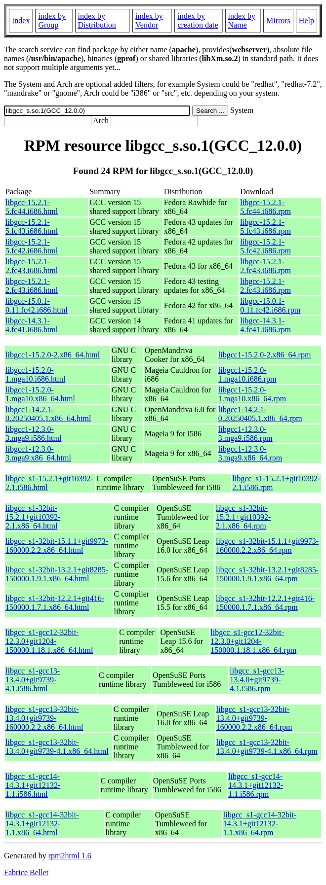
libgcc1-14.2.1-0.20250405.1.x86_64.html (48, 414)
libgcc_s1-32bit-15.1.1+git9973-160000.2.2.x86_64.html (56, 545)
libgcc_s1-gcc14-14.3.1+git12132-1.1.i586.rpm (255, 785)
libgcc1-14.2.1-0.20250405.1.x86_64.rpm (260, 414)
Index (21, 20)
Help (306, 20)
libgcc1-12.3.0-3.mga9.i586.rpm (245, 433)
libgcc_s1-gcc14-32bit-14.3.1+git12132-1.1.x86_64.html (42, 824)
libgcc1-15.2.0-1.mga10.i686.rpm (247, 374)
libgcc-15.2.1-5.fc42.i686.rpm (265, 246)
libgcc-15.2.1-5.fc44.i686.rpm (265, 206)
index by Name (242, 20)
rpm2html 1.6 (69, 855)
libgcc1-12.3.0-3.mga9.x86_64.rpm (250, 453)
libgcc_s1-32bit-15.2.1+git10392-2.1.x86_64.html (32, 517)
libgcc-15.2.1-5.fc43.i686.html (31, 226)
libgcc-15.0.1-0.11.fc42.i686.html (36, 305)
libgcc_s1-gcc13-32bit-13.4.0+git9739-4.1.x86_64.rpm (267, 746)
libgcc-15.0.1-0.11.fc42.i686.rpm (270, 305)
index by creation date (197, 20)
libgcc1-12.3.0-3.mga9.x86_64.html (38, 453)
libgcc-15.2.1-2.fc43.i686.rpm (265, 266)
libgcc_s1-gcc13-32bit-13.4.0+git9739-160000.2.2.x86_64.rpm (254, 718)
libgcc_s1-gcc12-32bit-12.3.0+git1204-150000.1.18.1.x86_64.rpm (253, 641)
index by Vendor (149, 20)
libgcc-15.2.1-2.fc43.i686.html (31, 266)
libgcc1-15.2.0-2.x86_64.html (52, 355)
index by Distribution (97, 20)
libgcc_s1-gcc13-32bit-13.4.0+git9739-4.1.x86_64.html (57, 746)
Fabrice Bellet (26, 872)
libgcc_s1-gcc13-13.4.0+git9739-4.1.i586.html (32, 680)
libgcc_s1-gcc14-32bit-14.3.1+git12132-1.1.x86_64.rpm (259, 824)
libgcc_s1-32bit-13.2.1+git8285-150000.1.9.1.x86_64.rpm (267, 574)
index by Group (52, 20)
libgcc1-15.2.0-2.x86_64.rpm (264, 355)
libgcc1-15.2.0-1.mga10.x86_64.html (40, 394)
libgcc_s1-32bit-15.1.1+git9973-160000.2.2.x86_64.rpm (267, 545)
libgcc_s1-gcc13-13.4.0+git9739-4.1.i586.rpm (257, 680)
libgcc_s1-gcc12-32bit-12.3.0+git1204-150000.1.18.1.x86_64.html (49, 641)
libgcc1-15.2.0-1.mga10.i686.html (35, 374)
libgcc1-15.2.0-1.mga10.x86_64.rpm (252, 394)
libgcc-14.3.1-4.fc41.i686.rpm (265, 325)
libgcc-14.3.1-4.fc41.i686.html (31, 325)
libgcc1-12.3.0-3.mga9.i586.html (33, 433)
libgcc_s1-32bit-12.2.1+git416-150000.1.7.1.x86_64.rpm (265, 602)
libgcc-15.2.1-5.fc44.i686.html (31, 206)
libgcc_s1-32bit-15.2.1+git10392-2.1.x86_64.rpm (243, 517)
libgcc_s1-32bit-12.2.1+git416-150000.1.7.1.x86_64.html (54, 602)
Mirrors (278, 20)
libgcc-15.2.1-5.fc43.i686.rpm (265, 226)
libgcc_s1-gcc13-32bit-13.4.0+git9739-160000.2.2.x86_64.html (44, 718)
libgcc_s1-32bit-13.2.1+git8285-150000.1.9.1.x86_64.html (56, 574)
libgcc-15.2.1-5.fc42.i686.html (31, 246)
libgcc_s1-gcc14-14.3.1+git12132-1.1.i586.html (32, 785)
